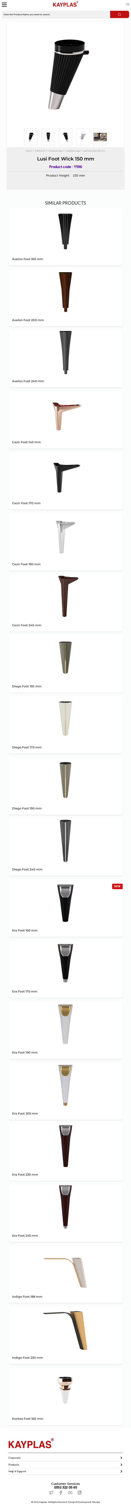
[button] (65, 1458)
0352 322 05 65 (65, 1487)
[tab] (65, 1458)
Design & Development (84, 1501)
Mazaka (96, 1501)
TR (127, 4)
